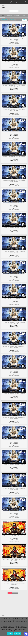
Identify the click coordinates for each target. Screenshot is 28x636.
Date (2, 15)
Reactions (16, 15)
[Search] (26, 2)
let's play (12, 19)
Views (23, 15)
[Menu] (2, 2)
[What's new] (22, 2)
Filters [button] (24, 19)
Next (15, 593)
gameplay (4, 19)
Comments (9, 15)
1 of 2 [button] (9, 593)
